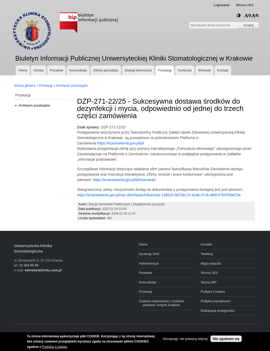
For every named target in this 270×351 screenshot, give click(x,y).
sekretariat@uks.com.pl (43, 270)
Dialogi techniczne (138, 70)
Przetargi (165, 70)
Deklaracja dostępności (218, 311)
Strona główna (24, 85)
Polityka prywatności (215, 301)
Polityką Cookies (55, 347)
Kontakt (223, 70)
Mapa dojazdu (211, 263)
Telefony (207, 254)
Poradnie (56, 70)
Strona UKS (244, 5)
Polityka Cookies (213, 291)
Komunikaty (78, 70)
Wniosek (204, 70)
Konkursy (185, 70)
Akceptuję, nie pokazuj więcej (185, 339)
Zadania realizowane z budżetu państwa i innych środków (161, 303)
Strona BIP (209, 282)
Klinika (39, 70)
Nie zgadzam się (226, 339)
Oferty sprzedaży (106, 70)
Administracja (148, 263)
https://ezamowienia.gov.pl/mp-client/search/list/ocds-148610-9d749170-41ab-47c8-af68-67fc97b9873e (159, 195)
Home (22, 70)
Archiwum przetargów (72, 85)
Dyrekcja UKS (149, 254)
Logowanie (222, 5)
